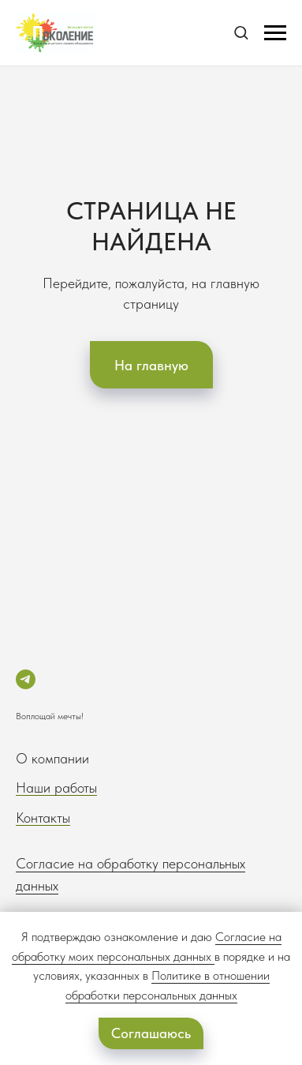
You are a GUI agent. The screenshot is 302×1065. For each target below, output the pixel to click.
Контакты (43, 817)
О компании (52, 758)
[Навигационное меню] (275, 33)
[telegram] (25, 679)
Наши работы (56, 787)
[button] (240, 31)
